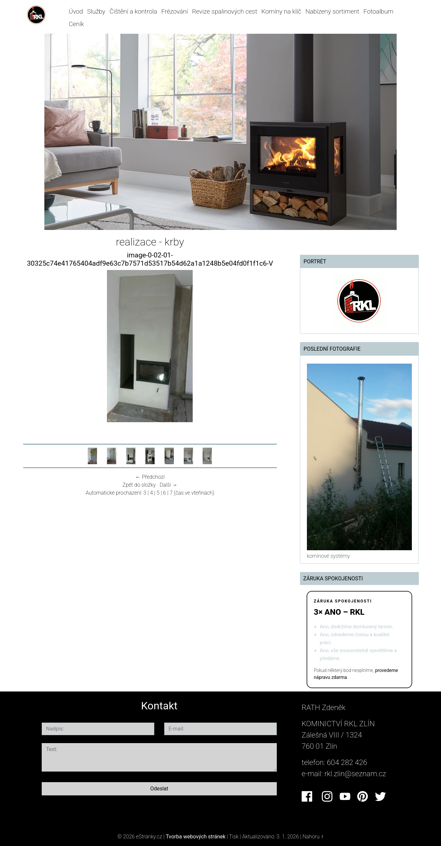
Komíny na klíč (281, 11)
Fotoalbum (378, 11)
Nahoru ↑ (313, 836)
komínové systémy (328, 556)
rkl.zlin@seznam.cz (355, 773)
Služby (96, 11)
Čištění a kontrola (133, 11)
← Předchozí (150, 477)
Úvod (76, 11)
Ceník (76, 24)
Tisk (234, 836)
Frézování (174, 11)
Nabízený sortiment (332, 11)
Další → (168, 485)
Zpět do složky (139, 485)
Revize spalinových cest (224, 11)
